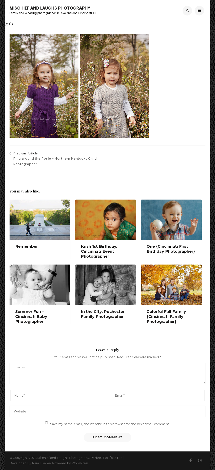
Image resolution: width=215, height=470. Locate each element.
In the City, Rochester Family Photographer (102, 314)
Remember (26, 246)
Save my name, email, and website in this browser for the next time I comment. (110, 424)
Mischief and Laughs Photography (50, 8)
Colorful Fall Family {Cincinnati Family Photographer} (166, 316)
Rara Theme (41, 463)
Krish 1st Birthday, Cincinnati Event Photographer (99, 251)
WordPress (80, 463)
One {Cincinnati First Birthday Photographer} (171, 249)
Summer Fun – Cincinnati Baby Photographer (31, 316)
